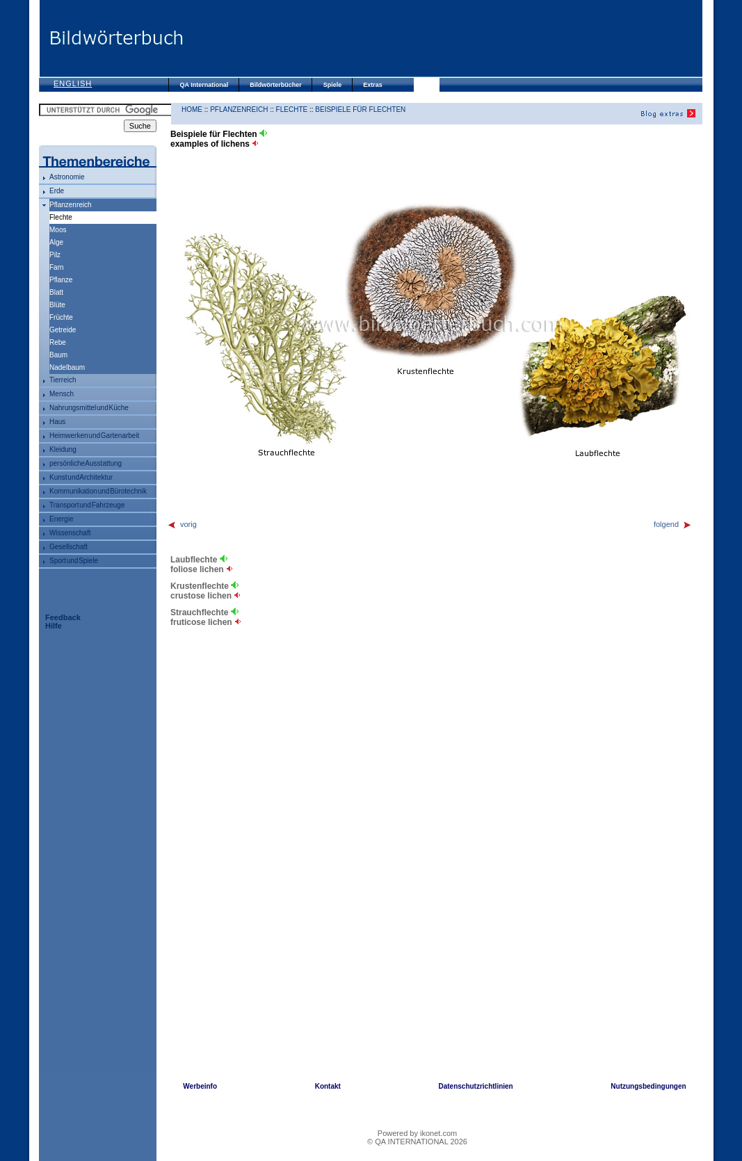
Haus (57, 421)
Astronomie (67, 177)
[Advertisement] (442, 38)
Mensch (61, 394)
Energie (61, 519)
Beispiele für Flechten (360, 109)
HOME (192, 109)
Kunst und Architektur (81, 477)
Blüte (57, 305)
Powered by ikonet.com (417, 1133)
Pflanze (60, 280)
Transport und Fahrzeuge (86, 505)
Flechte (292, 109)
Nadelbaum (67, 367)
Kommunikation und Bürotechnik (98, 491)
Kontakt (328, 1086)
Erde (56, 191)
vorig (182, 524)
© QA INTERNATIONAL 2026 (417, 1141)
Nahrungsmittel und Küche (89, 408)
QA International (204, 84)
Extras (372, 84)
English (73, 83)
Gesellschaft (68, 547)
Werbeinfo (200, 1086)
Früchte (61, 317)
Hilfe (53, 626)
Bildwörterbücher (276, 84)
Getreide (62, 330)
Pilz (55, 255)
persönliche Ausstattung (85, 463)
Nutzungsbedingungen (648, 1086)
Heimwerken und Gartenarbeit (94, 435)
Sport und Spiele (73, 561)
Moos (57, 230)
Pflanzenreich (70, 205)
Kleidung (62, 449)
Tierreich (62, 380)
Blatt (56, 292)
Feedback (63, 617)
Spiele (332, 84)
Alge (56, 242)
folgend (673, 524)
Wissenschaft (69, 533)
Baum (58, 355)
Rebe (57, 342)
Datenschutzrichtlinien (475, 1086)
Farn (56, 267)
